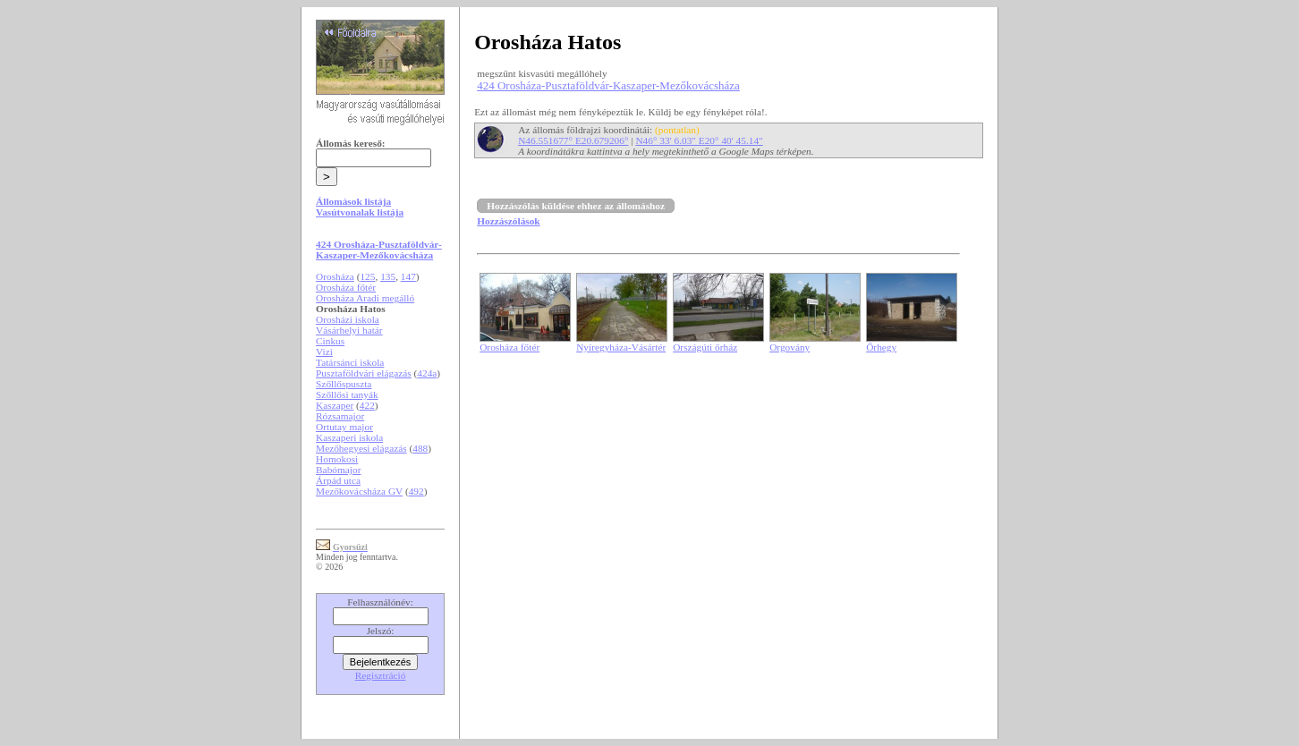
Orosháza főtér (346, 287)
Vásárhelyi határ (349, 330)
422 (367, 405)
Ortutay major (344, 426)
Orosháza (335, 276)
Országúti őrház (705, 347)
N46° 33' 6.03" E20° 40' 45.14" (698, 140)
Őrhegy (881, 347)
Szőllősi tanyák (347, 394)
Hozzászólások (508, 221)
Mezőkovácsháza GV (359, 491)
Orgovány (789, 347)
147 (408, 276)
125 (367, 276)
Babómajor (338, 469)
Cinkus (330, 340)
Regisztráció (380, 675)
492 (416, 491)
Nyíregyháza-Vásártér (621, 347)
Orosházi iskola (347, 319)
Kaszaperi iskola (349, 437)
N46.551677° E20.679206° (573, 140)
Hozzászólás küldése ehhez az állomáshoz (576, 205)
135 (387, 276)
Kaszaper (334, 405)
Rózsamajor (340, 416)
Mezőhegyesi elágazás (361, 448)
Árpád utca (338, 480)
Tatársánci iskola (350, 362)
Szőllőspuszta (343, 383)
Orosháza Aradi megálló (365, 297)
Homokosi (337, 459)
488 (420, 448)
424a (427, 373)
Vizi (324, 351)
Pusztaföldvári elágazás (364, 373)
